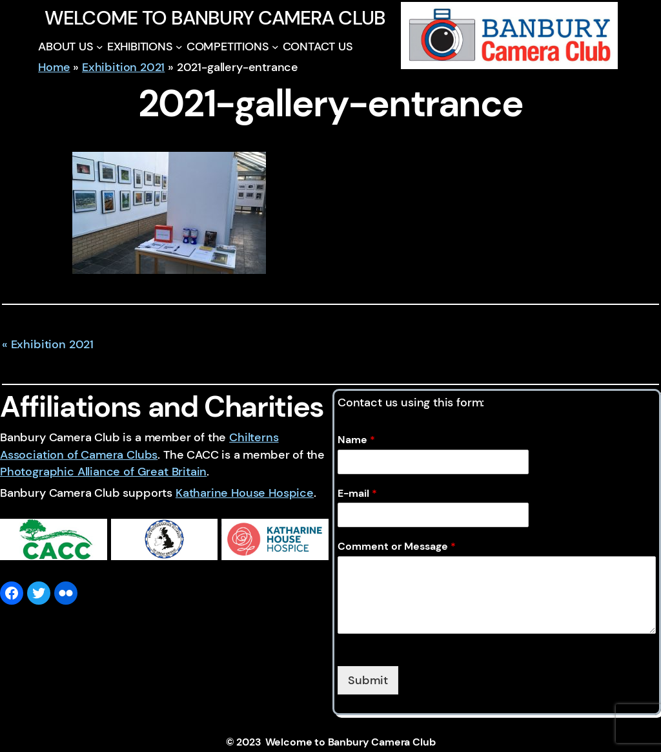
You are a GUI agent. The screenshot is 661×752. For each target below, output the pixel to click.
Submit (368, 680)
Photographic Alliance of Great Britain (103, 472)
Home (54, 67)
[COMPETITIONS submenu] (275, 46)
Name (356, 439)
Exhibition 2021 (123, 67)
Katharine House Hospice (245, 493)
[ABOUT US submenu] (99, 46)
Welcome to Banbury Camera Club (215, 17)
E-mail (357, 493)
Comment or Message (397, 546)
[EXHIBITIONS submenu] (179, 46)
